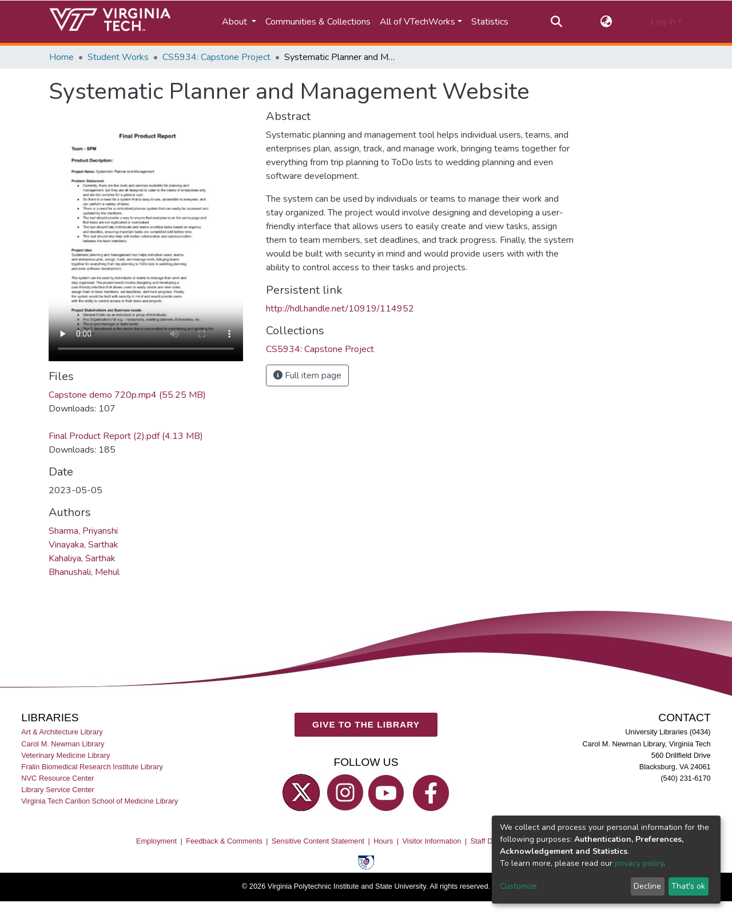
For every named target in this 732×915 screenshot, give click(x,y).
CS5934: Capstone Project (216, 57)
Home (61, 57)
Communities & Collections (318, 21)
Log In (663, 21)
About (235, 21)
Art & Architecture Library (61, 732)
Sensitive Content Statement (318, 841)
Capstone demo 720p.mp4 (127, 395)
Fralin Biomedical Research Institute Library (92, 766)
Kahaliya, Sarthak (82, 558)
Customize (518, 886)
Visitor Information (432, 841)
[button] (606, 22)
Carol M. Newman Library (62, 744)
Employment (156, 841)
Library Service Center (57, 789)
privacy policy (639, 863)
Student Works (118, 57)
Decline (647, 886)
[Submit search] (556, 22)
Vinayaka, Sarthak (83, 544)
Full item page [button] (307, 375)
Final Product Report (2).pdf (126, 436)
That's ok (688, 886)
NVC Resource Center (57, 778)
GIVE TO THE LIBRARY (366, 724)
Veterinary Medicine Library (65, 755)
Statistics (489, 21)
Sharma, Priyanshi (83, 531)
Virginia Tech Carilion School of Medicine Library (99, 801)
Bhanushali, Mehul (84, 572)
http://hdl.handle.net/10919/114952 (340, 308)
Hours (383, 841)
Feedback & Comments (224, 841)
